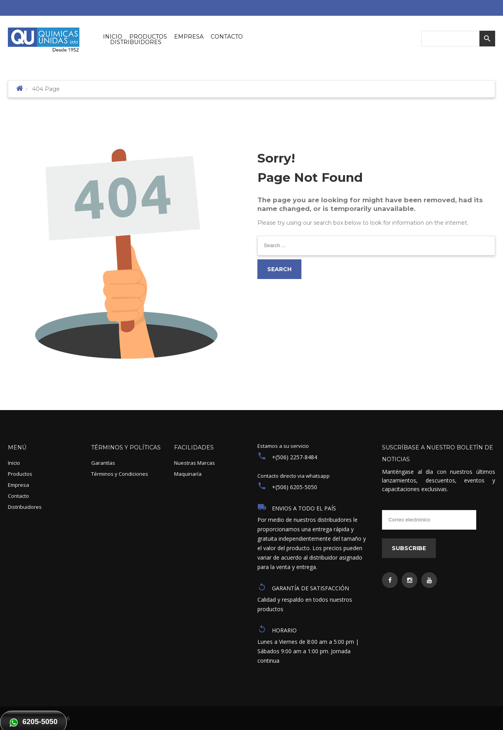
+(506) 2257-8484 (294, 457)
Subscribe (409, 548)
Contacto (18, 495)
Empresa (18, 484)
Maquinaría (188, 473)
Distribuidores (25, 506)
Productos (20, 473)
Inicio (14, 462)
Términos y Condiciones (119, 473)
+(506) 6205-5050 (294, 487)
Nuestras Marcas (194, 462)
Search (279, 269)
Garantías (103, 462)
